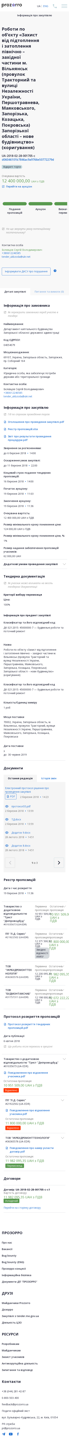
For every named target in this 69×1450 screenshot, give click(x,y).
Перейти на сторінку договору (22, 1207)
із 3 (35, 862)
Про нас (7, 1242)
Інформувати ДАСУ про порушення (26, 271)
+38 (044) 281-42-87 (13, 1391)
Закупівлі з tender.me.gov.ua (20, 1316)
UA (39, 6)
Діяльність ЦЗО (12, 1322)
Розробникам (10, 1344)
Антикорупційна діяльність (20, 1363)
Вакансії (7, 1249)
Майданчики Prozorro (16, 1303)
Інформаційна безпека (16, 1275)
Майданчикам (11, 1350)
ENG (45, 6)
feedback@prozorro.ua (15, 1404)
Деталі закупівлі (15, 291)
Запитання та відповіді (17, 1370)
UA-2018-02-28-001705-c (18, 156)
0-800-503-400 (10, 1398)
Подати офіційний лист (16, 1411)
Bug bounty (9, 1255)
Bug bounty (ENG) (13, 1262)
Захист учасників (13, 1357)
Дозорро (7, 1309)
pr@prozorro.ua (11, 1428)
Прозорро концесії (14, 1268)
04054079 (9, 345)
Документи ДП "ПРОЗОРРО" (19, 1281)
